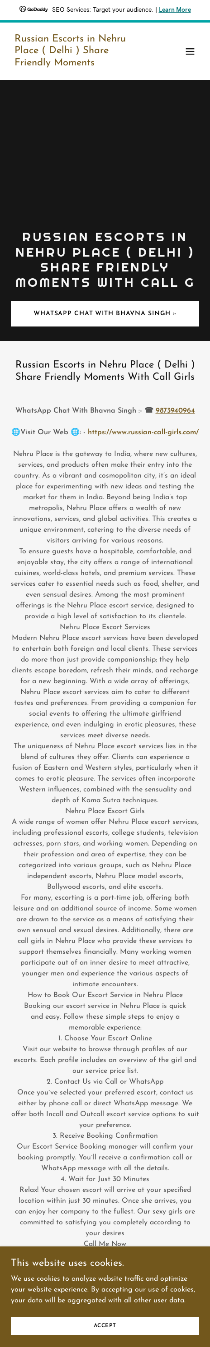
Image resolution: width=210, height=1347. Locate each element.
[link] (76, 63)
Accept (105, 1338)
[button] (190, 51)
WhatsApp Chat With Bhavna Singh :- (105, 313)
